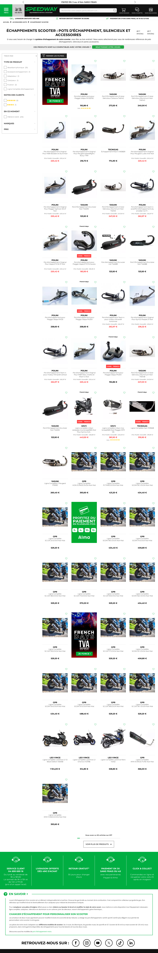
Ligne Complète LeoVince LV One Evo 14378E (84, 761)
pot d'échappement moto (42, 932)
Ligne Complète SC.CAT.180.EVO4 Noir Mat (55, 595)
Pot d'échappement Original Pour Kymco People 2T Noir (142, 319)
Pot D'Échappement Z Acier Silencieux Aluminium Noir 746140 (142, 99)
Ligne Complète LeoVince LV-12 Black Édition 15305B (55, 761)
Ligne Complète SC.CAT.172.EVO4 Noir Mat (84, 595)
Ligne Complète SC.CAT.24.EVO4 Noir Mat (55, 540)
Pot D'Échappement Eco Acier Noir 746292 (55, 429)
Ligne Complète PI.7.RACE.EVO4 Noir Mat (113, 485)
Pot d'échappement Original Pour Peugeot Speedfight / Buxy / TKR (84, 154)
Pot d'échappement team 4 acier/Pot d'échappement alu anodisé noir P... (142, 209)
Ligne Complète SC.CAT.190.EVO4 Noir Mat (55, 651)
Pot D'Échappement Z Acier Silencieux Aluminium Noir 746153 (113, 209)
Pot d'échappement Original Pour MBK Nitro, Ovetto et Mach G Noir (84, 375)
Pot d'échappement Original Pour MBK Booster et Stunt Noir (55, 153)
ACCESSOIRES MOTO (20, 22)
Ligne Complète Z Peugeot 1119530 (55, 485)
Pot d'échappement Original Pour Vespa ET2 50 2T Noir (55, 264)
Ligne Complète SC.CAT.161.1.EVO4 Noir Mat (142, 706)
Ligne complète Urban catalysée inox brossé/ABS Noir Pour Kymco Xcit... (84, 430)
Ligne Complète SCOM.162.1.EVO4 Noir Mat (142, 595)
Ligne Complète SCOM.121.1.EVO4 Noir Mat (142, 651)
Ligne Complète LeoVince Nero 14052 (113, 761)
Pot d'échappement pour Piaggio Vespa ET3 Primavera (84, 264)
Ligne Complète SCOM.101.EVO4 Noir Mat (84, 706)
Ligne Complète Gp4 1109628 (142, 428)
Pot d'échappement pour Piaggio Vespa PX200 (84, 319)
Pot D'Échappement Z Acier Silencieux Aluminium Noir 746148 (142, 375)
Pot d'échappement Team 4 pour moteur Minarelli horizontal (113, 320)
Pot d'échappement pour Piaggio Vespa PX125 (55, 319)
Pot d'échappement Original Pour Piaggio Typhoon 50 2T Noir (55, 209)
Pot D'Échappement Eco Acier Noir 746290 (84, 208)
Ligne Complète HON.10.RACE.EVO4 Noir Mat (84, 485)
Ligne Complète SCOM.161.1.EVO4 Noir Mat (142, 485)
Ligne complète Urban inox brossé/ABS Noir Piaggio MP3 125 (113, 430)
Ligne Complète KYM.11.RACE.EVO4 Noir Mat (55, 816)
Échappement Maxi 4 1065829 (113, 152)
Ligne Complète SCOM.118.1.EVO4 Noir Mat (113, 540)
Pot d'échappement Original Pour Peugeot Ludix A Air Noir (142, 153)
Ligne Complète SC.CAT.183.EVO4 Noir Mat (113, 706)
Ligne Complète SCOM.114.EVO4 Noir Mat (142, 540)
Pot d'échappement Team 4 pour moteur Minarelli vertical (55, 374)
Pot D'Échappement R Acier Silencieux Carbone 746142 (113, 98)
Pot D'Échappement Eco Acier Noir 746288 (142, 264)
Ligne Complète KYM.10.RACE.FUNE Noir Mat (142, 761)
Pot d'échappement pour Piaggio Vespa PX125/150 (84, 98)
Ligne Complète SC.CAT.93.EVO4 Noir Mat (113, 595)
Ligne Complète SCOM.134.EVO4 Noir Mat (55, 706)
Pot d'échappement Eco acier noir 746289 (113, 264)
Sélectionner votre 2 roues (108, 47)
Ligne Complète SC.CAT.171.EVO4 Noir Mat (113, 651)
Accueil (6, 22)
